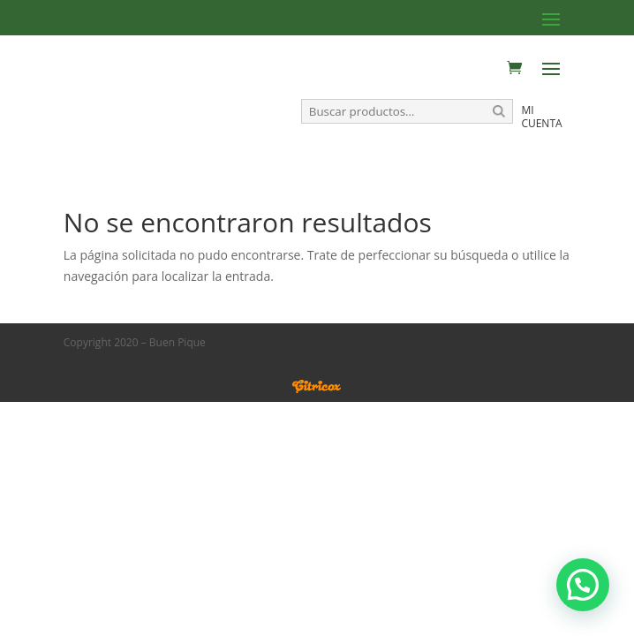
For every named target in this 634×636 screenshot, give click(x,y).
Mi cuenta (541, 117)
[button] (582, 584)
